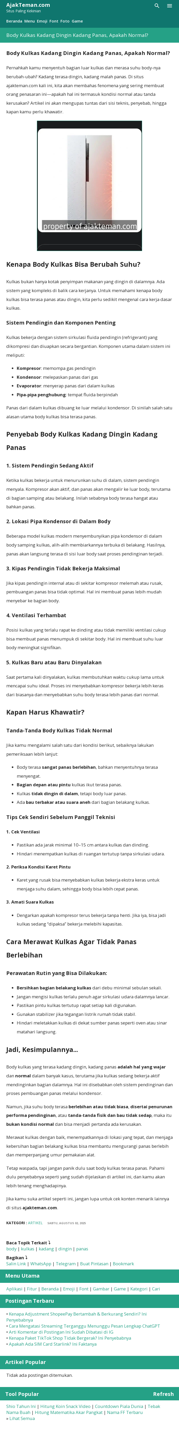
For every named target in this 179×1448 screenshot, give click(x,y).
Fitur (32, 1289)
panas (82, 1249)
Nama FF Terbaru (125, 1412)
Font (53, 21)
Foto (65, 21)
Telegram (66, 1264)
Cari (156, 1289)
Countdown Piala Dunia (119, 1406)
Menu (29, 21)
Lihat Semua (22, 1418)
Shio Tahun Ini (21, 1406)
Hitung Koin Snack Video (65, 1406)
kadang (46, 1249)
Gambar (101, 1289)
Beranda (14, 21)
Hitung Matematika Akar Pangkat (69, 1412)
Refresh (163, 1393)
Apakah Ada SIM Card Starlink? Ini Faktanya (53, 1344)
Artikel (35, 1222)
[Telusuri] (157, 6)
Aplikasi (14, 1289)
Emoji (42, 21)
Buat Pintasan (94, 1264)
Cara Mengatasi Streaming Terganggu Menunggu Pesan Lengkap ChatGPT (84, 1326)
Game (77, 21)
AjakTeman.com (28, 4)
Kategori (139, 1289)
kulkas (27, 1249)
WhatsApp (40, 1264)
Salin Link (16, 1264)
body (11, 1249)
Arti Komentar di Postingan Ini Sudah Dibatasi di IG (61, 1332)
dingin (65, 1249)
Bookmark (123, 1264)
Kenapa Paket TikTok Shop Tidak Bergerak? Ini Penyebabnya (70, 1338)
